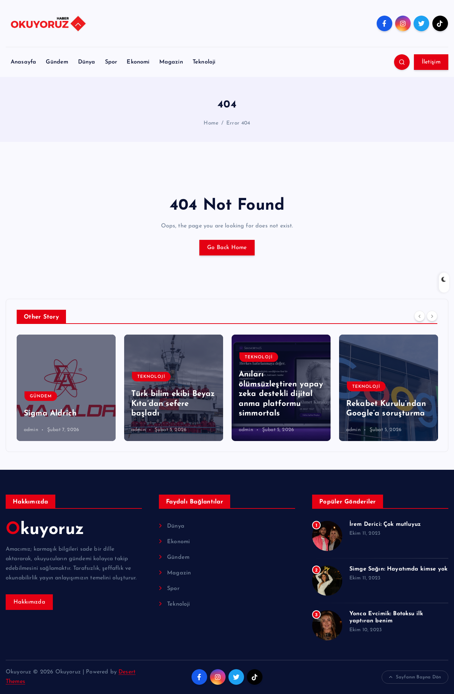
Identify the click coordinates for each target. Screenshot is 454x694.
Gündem (57, 62)
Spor (111, 62)
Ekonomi (138, 62)
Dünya (86, 62)
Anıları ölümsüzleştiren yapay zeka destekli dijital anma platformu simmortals (281, 394)
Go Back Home (227, 247)
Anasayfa (23, 62)
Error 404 (238, 123)
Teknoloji (204, 62)
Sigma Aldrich (50, 413)
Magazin (171, 62)
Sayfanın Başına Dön (415, 677)
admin (31, 430)
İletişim (431, 62)
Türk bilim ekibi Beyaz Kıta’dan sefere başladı (173, 404)
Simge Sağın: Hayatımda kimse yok (398, 569)
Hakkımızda (29, 602)
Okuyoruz (45, 529)
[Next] (432, 316)
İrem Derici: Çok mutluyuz (385, 524)
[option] (66, 388)
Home (211, 123)
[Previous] (419, 316)
